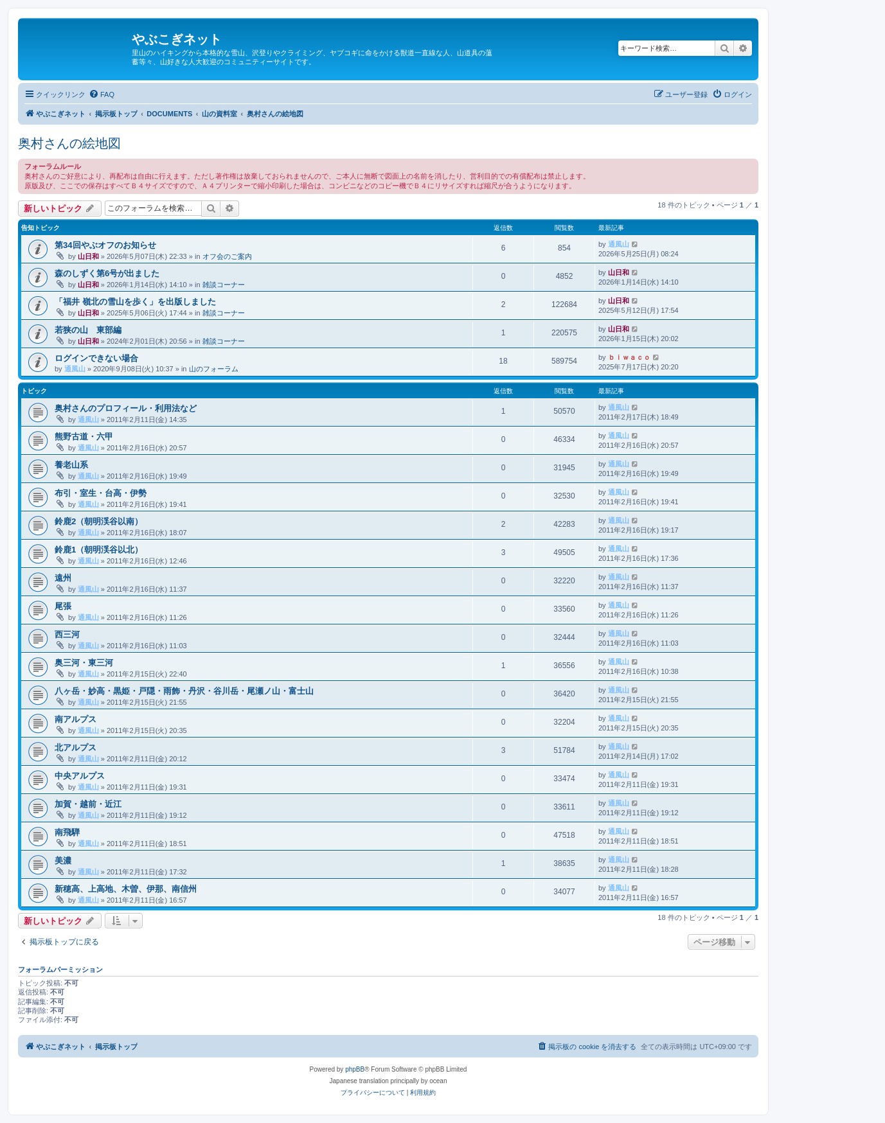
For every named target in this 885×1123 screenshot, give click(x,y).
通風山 (618, 244)
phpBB (354, 1069)
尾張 (63, 606)
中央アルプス (80, 776)
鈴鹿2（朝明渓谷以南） (99, 521)
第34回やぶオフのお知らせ (105, 245)
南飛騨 (67, 832)
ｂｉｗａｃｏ (629, 357)
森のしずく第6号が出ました (107, 273)
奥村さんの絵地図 (69, 143)
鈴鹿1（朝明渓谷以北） (99, 549)
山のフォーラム (213, 369)
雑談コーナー (223, 284)
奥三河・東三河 (84, 663)
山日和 (88, 256)
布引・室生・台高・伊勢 (101, 493)
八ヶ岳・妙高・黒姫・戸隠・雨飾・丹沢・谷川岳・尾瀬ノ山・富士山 (184, 691)
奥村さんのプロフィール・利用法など (126, 408)
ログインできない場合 (96, 358)
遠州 (63, 578)
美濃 (63, 860)
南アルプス (75, 719)
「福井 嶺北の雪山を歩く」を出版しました (135, 301)
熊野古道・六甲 (84, 436)
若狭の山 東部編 (88, 330)
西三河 (67, 634)
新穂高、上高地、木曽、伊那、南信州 (126, 889)
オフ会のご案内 (227, 256)
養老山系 (71, 465)
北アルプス (75, 747)
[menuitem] (101, 94)
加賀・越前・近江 (88, 804)
